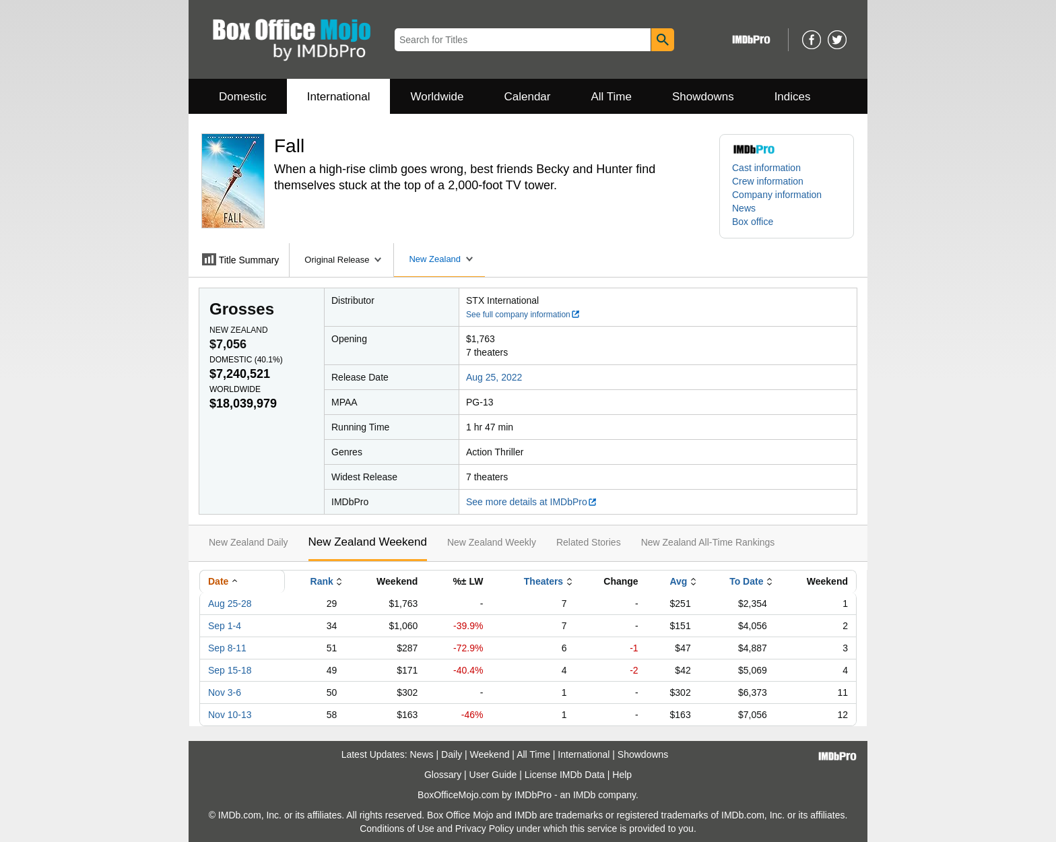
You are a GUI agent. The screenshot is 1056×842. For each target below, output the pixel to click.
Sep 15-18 (230, 670)
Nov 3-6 (224, 692)
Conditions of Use (397, 828)
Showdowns (703, 96)
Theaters (543, 581)
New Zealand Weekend (367, 542)
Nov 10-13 (230, 714)
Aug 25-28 (230, 603)
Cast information (766, 167)
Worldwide (436, 96)
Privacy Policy (484, 828)
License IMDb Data (565, 774)
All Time (611, 96)
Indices (792, 96)
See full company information (523, 314)
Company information (777, 194)
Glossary (442, 774)
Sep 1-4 (224, 625)
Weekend (490, 754)
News (744, 208)
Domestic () (246, 359)
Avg (678, 581)
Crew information (767, 181)
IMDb (584, 794)
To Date (746, 581)
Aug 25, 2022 (494, 377)
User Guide (493, 774)
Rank (321, 581)
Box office (752, 221)
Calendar (527, 96)
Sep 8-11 (227, 648)
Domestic (243, 96)
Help (622, 774)
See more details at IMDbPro (531, 501)
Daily (451, 754)
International (338, 96)
